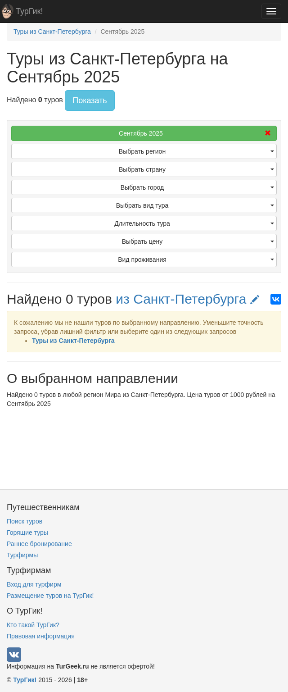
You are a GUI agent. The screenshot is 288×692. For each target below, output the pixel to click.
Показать (89, 100)
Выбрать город (197, 187)
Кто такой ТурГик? (33, 624)
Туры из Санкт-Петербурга (73, 340)
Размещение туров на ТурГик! (50, 595)
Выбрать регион (196, 151)
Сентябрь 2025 (195, 133)
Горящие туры (27, 532)
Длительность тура (194, 223)
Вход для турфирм (34, 584)
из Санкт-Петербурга (187, 298)
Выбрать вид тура (195, 205)
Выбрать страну (196, 169)
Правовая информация (41, 636)
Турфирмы (22, 555)
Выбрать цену (198, 241)
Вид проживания (196, 259)
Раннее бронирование (39, 543)
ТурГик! (29, 11)
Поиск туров (24, 521)
